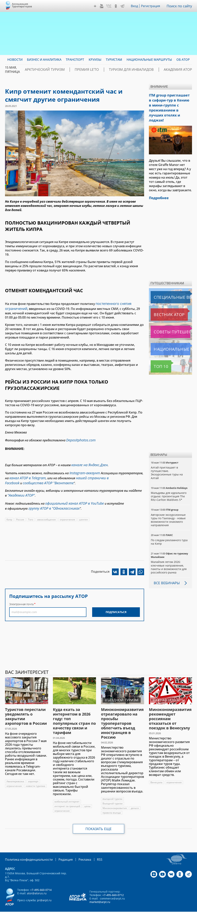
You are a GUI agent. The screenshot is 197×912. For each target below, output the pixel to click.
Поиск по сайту (180, 6)
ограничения (67, 511)
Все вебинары (165, 573)
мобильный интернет (66, 792)
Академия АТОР (151, 69)
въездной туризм (112, 789)
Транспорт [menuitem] (75, 59)
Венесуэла (156, 772)
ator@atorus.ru (37, 883)
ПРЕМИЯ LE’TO (76, 69)
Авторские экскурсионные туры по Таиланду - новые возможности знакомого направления (168, 510)
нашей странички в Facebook (93, 474)
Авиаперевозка (15, 771)
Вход (135, 6)
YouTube (102, 6)
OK (117, 6)
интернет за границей (67, 796)
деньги (135, 798)
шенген (83, 511)
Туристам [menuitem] (114, 59)
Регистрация (152, 6)
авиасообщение (47, 511)
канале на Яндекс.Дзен (87, 462)
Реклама (76, 849)
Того (30, 511)
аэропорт (33, 771)
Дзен (96, 6)
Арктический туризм (40, 69)
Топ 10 (156, 357)
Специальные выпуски (168, 287)
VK (109, 6)
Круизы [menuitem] (95, 59)
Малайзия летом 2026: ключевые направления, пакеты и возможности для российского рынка (169, 557)
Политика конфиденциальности (26, 849)
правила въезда (112, 803)
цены (87, 796)
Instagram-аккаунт (83, 469)
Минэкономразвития (115, 798)
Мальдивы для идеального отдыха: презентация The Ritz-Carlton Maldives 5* (168, 486)
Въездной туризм (113, 794)
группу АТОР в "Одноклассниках (51, 501)
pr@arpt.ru (44, 890)
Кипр (10, 511)
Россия (20, 511)
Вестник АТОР (161, 305)
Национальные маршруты (171, 339)
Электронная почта (21, 596)
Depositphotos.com (79, 438)
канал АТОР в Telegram (25, 474)
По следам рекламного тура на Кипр (169, 532)
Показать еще (98, 819)
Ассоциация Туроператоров (22, 5)
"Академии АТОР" (20, 489)
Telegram (123, 6)
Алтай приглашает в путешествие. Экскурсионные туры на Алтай (167, 463)
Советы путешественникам (171, 322)
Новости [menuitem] (15, 59)
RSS (90, 849)
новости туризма (35, 776)
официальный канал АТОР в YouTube (71, 497)
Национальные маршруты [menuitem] (149, 59)
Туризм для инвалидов (113, 69)
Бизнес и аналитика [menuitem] (44, 59)
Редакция (59, 849)
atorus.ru (186, 905)
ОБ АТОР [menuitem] (183, 59)
